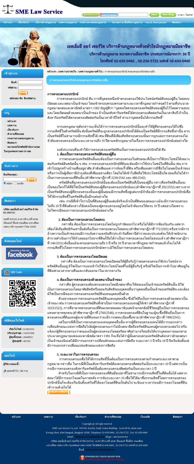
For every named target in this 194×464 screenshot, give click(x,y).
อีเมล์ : (14, 82)
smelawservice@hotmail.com (89, 436)
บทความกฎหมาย (68, 22)
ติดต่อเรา (177, 22)
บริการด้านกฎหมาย (45, 22)
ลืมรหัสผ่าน (29, 98)
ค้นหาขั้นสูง (168, 14)
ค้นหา (154, 14)
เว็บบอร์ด (145, 416)
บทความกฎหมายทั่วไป (90, 71)
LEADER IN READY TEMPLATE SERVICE (105, 459)
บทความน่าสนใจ (67, 71)
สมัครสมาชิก (17, 98)
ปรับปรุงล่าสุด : (15, 333)
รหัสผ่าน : (13, 87)
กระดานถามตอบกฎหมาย (93, 22)
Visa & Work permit (155, 22)
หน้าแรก (7, 22)
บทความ (12, 125)
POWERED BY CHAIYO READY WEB (102, 456)
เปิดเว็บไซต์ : (16, 329)
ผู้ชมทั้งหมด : (16, 337)
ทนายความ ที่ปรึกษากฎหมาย (127, 22)
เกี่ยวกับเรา (23, 22)
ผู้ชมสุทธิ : (17, 341)
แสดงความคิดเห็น (58, 391)
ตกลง (23, 92)
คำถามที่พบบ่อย (15, 134)
